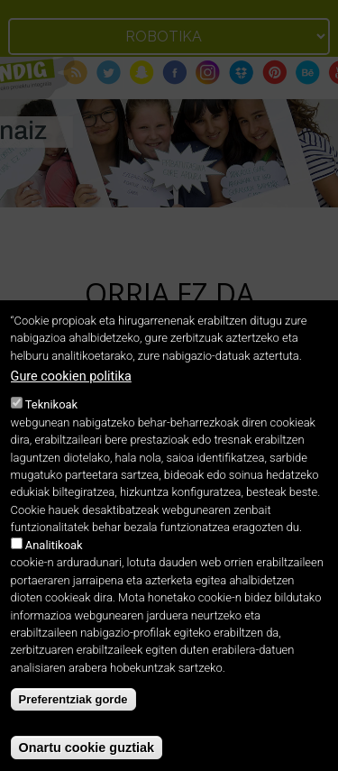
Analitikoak (54, 562)
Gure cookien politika (71, 394)
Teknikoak (51, 422)
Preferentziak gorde (73, 717)
